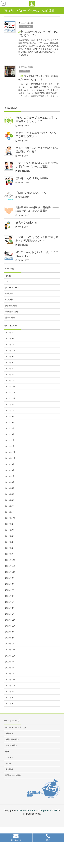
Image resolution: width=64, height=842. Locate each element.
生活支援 (24, 71)
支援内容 (9, 733)
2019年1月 (10, 674)
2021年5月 (10, 602)
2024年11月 (10, 392)
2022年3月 (10, 548)
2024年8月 (10, 404)
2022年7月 (10, 530)
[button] (16, 838)
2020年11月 (10, 626)
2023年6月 (10, 482)
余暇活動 (9, 293)
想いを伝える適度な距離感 (32, 178)
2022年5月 (10, 542)
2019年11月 (10, 656)
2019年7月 (10, 662)
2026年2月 (10, 339)
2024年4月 (10, 428)
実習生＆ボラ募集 (13, 775)
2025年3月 (10, 374)
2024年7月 (10, 410)
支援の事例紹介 (12, 739)
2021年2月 (10, 608)
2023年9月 (10, 464)
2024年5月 (10, 422)
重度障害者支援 (12, 311)
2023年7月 (10, 476)
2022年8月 (10, 524)
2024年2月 (10, 440)
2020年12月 (10, 620)
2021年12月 (10, 560)
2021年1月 (10, 614)
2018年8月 (10, 691)
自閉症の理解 (26, 27)
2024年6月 (10, 416)
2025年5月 (10, 362)
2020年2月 (10, 638)
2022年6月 (10, 536)
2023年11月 (10, 458)
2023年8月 (10, 470)
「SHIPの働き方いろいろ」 (32, 192)
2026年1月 (10, 345)
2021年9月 (10, 578)
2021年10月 (10, 572)
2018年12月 (10, 680)
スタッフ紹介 (11, 745)
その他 (8, 275)
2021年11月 (10, 566)
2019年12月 (10, 650)
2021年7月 (10, 590)
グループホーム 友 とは (15, 727)
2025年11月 (10, 351)
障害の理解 (10, 317)
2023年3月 (10, 500)
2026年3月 (10, 332)
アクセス (9, 757)
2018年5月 (10, 703)
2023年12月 (10, 452)
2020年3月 (10, 632)
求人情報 (9, 769)
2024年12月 (10, 386)
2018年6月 (10, 697)
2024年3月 (10, 434)
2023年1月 (10, 512)
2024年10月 (10, 398)
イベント (9, 281)
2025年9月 (10, 356)
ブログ (8, 763)
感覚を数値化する (26, 222)
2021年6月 (10, 596)
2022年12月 (10, 518)
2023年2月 (10, 506)
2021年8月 (10, 584)
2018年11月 (10, 686)
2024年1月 (10, 446)
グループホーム (12, 287)
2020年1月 (10, 644)
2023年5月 (10, 488)
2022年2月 (10, 554)
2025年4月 (10, 368)
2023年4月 (10, 494)
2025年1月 (10, 380)
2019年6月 (10, 668)
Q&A (7, 751)
